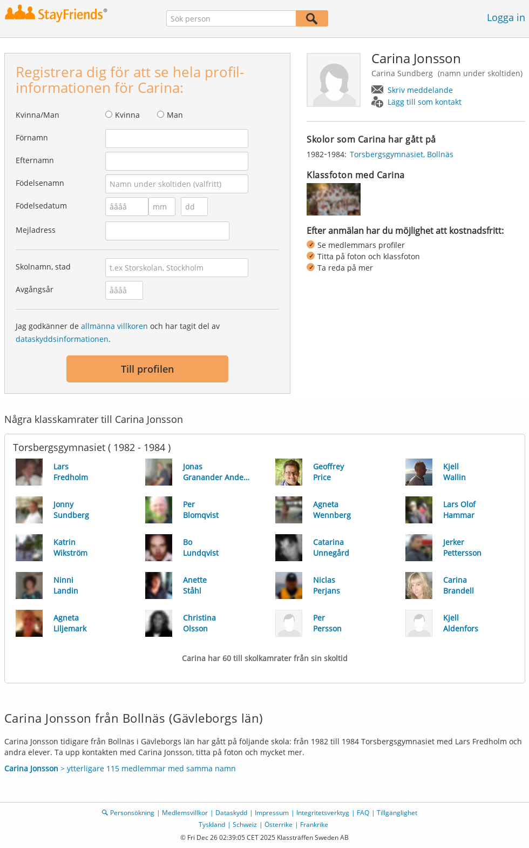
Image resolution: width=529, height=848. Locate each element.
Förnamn (32, 137)
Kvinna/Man (37, 115)
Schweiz (245, 824)
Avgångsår (34, 289)
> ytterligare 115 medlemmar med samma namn (120, 768)
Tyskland (212, 824)
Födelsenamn (40, 183)
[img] (334, 199)
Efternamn (35, 160)
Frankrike (314, 824)
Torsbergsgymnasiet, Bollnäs (401, 154)
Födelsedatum (41, 205)
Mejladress (36, 230)
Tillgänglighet (397, 812)
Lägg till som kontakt (425, 102)
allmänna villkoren (114, 326)
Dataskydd (231, 812)
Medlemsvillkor (185, 812)
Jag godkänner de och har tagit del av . (118, 332)
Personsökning (132, 812)
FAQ (363, 812)
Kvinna (127, 115)
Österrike (278, 824)
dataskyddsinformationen (62, 339)
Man (175, 115)
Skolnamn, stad (43, 266)
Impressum (272, 812)
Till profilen (147, 368)
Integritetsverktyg (322, 812)
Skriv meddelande (420, 90)
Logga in (506, 17)
